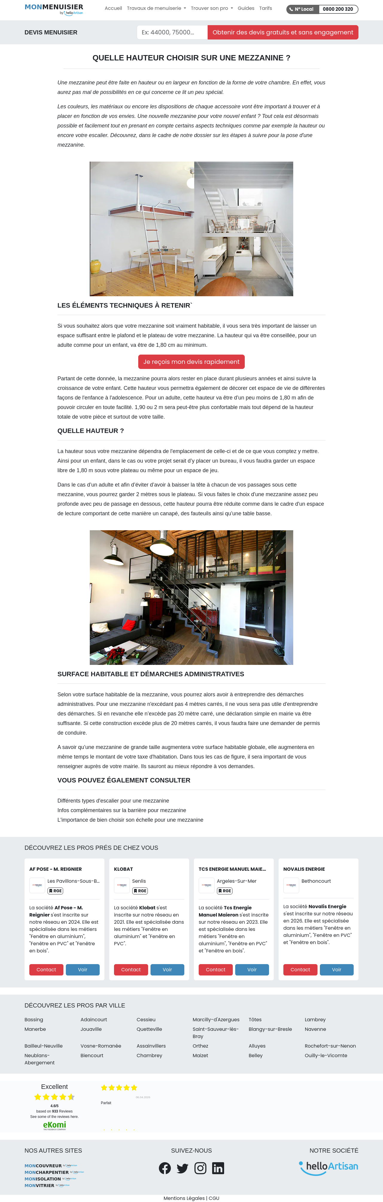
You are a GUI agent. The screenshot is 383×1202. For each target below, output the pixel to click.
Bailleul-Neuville (44, 1046)
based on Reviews (54, 1108)
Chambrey (149, 1055)
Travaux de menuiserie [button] (155, 8)
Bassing (34, 1019)
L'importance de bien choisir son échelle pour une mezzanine (130, 820)
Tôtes (255, 1019)
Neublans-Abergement (40, 1059)
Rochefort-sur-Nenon (330, 1046)
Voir (82, 969)
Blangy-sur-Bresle (270, 1029)
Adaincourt (93, 1019)
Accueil (113, 8)
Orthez (200, 1046)
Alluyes (257, 1046)
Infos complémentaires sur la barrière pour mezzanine (121, 810)
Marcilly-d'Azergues (216, 1019)
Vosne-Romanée (100, 1046)
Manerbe (35, 1029)
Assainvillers (151, 1046)
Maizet (200, 1055)
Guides (246, 8)
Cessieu (146, 1019)
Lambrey (315, 1019)
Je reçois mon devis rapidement (191, 362)
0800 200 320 (338, 9)
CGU (214, 1198)
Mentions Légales (184, 1198)
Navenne (315, 1029)
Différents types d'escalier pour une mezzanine (113, 801)
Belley (256, 1055)
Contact (46, 969)
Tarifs (265, 8)
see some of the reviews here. (54, 1117)
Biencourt (91, 1055)
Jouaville (90, 1029)
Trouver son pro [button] (210, 8)
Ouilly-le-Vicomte (326, 1055)
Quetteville (149, 1029)
